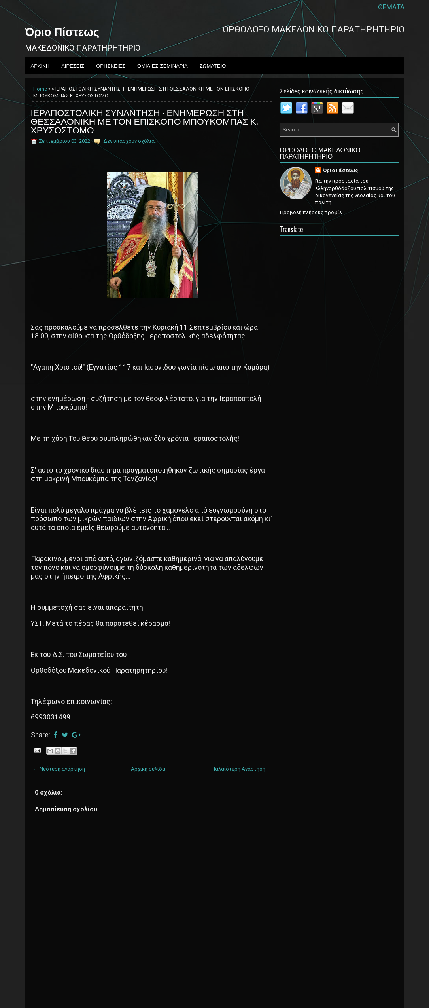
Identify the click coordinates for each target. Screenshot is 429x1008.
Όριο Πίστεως (62, 31)
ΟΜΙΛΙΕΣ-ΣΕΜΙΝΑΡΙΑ (162, 65)
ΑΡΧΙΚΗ (40, 65)
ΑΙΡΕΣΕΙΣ (72, 65)
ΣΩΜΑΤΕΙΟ (213, 65)
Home (40, 89)
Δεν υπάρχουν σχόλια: (129, 141)
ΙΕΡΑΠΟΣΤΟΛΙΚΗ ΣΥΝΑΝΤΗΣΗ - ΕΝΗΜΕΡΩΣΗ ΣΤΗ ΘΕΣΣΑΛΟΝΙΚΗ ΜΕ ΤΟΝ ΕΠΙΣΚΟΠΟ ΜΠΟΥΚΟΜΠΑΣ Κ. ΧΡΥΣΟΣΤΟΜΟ (144, 121)
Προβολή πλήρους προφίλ (311, 212)
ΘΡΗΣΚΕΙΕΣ (110, 65)
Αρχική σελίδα (148, 769)
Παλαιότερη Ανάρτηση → (242, 769)
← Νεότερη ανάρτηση (59, 769)
